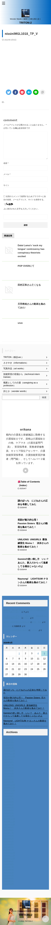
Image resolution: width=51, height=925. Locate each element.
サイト (6, 185)
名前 (5, 163)
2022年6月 (8, 870)
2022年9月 (8, 861)
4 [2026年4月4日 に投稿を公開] (38, 653)
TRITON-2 (25, 22)
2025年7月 (8, 765)
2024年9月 (8, 793)
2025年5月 (8, 771)
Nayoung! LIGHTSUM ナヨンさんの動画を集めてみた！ (24, 722)
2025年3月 (8, 776)
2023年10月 (9, 824)
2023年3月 (8, 844)
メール (6, 174)
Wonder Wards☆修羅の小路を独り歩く (25, 911)
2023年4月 (8, 841)
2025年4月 (8, 773)
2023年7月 (8, 833)
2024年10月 (9, 790)
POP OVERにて (26, 266)
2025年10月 (9, 756)
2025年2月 (8, 779)
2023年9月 (8, 827)
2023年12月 (9, 819)
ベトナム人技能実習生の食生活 (15, 630)
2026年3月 (8, 742)
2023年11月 (9, 822)
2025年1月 (8, 782)
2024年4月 (8, 807)
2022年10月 (9, 858)
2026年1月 (8, 748)
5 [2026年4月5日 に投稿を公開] (44, 653)
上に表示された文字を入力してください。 (21, 209)
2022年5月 (8, 873)
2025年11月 (9, 754)
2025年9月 (8, 759)
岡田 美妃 (37, 622)
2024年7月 (8, 799)
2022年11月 (9, 856)
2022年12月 (9, 853)
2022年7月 (8, 867)
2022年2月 (8, 881)
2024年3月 (8, 810)
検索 (44, 397)
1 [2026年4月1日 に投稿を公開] (19, 653)
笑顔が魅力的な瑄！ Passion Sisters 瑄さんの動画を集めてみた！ (33, 523)
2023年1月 (8, 850)
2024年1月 (8, 816)
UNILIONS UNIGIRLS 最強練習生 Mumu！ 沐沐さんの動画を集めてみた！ (33, 543)
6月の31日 (7, 626)
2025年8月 (8, 762)
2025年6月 (8, 768)
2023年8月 (8, 830)
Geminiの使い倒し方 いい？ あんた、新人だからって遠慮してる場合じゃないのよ (34, 563)
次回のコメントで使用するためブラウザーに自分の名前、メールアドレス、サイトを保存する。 (24, 198)
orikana (27, 618)
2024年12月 (9, 785)
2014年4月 (8, 884)
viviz (20, 323)
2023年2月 (8, 847)
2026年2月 (8, 745)
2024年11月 (9, 788)
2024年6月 (8, 802)
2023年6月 (8, 836)
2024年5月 (8, 805)
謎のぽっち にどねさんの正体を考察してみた (25, 691)
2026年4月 (8, 739)
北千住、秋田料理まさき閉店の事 (16, 622)
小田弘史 (34, 630)
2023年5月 (8, 839)
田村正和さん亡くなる (29, 285)
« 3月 (6, 678)
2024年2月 (8, 813)
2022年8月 (8, 864)
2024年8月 (8, 796)
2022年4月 (8, 875)
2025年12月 (9, 751)
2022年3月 (8, 878)
